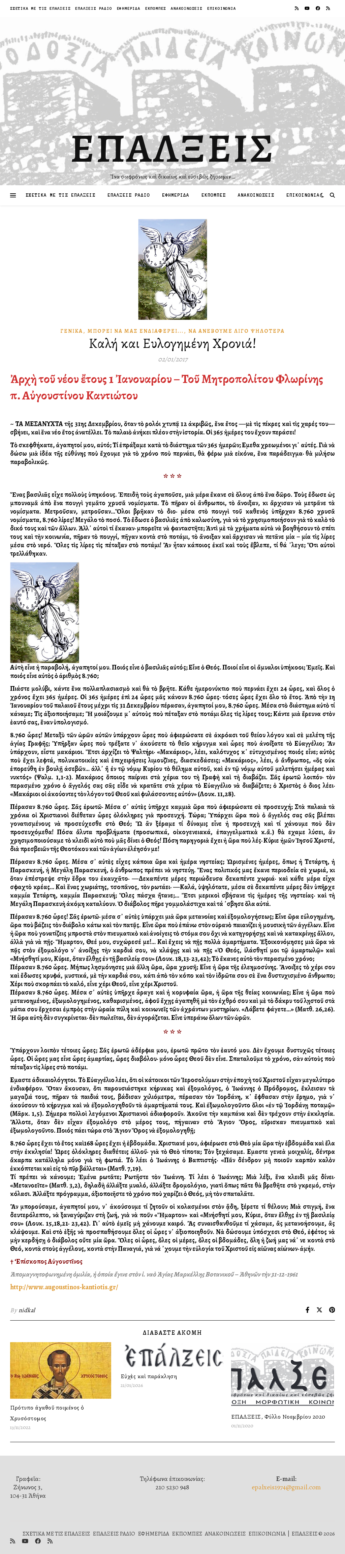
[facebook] (318, 8)
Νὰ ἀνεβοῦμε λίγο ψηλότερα (236, 331)
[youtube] (308, 8)
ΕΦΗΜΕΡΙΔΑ (128, 8)
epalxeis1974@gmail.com (286, 1487)
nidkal (27, 1310)
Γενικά (71, 331)
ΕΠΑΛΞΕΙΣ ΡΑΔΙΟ (93, 8)
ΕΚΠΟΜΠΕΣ (155, 8)
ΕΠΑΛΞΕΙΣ (172, 148)
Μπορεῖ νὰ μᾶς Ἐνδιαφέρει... (136, 331)
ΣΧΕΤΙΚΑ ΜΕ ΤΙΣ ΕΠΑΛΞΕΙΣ (40, 8)
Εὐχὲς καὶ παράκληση (149, 1376)
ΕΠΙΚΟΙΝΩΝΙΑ (221, 8)
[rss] (297, 8)
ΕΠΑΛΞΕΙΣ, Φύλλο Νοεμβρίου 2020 (278, 1417)
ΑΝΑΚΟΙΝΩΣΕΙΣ (186, 8)
